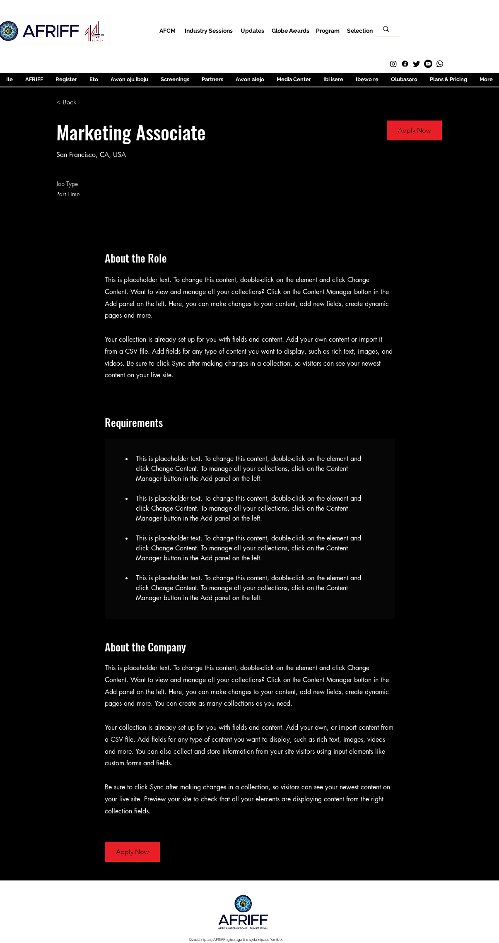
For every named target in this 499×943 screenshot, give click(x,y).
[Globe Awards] (290, 30)
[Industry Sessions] (209, 30)
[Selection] (360, 30)
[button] (414, 130)
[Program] (328, 30)
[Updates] (252, 30)
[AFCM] (167, 30)
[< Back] (85, 102)
